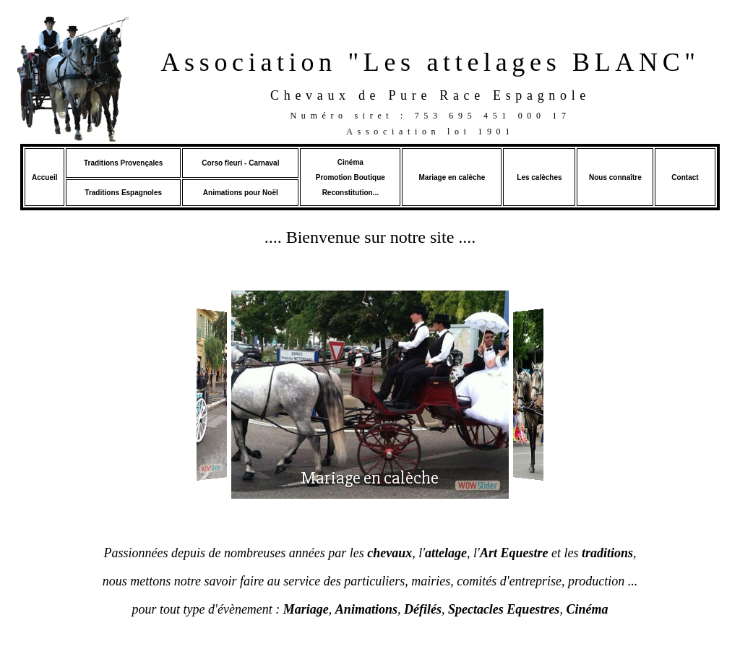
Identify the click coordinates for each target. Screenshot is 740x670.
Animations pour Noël (240, 193)
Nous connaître (615, 177)
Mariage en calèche (451, 177)
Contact (684, 177)
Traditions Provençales (123, 163)
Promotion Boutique (350, 177)
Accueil (45, 177)
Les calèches (539, 177)
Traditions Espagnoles (123, 193)
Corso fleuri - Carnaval (240, 163)
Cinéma (350, 162)
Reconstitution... (350, 193)
